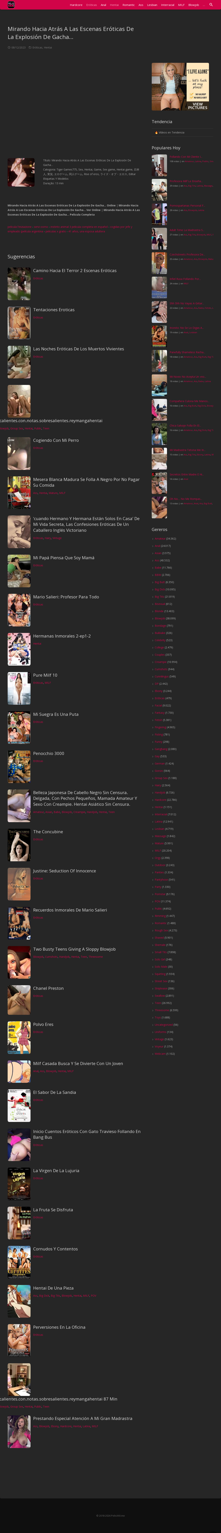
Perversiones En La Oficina (59, 1327)
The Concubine (48, 831)
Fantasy (160, 712)
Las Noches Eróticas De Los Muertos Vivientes (78, 349)
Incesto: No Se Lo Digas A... (187, 328)
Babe (57, 812)
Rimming (160, 916)
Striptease (161, 988)
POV (93, 1295)
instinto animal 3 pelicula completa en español (79, 227)
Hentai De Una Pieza (53, 1288)
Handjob (92, 812)
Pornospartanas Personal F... (187, 205)
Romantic (161, 923)
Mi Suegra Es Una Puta (56, 714)
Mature (53, 493)
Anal (36, 1071)
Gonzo (159, 771)
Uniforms (160, 1032)
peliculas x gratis (56, 231)
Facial (158, 705)
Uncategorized (164, 1024)
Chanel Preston (48, 988)
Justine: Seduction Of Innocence (64, 871)
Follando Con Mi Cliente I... (186, 156)
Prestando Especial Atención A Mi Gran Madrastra (82, 1418)
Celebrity (160, 640)
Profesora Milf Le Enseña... (186, 181)
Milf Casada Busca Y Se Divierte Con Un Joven (78, 1063)
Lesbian (193, 332)
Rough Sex (161, 930)
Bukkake (160, 633)
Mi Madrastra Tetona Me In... (188, 450)
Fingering (160, 727)
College (159, 647)
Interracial (161, 814)
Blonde (159, 611)
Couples (160, 654)
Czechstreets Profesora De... (187, 254)
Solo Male (161, 966)
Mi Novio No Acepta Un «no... (188, 376)
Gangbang (161, 749)
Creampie (79, 812)
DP (157, 683)
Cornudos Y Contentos (55, 1249)
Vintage (57, 538)
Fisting (159, 734)
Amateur (38, 812)
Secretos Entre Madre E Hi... (187, 474)
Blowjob (67, 812)
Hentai (48, 47)
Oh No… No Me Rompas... (186, 499)
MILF (62, 493)
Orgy (158, 858)
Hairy (48, 538)
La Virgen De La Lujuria (56, 1170)
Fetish (208, 307)
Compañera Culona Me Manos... (189, 401)
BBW (158, 575)
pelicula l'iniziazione (19, 227)
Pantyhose (161, 879)
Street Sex (161, 981)
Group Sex (16, 428)
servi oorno (41, 227)
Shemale (160, 945)
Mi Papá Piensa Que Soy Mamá (63, 557)
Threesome (96, 956)
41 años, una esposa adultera (86, 231)
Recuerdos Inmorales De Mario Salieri (70, 910)
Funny (158, 741)
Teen (46, 428)
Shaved (159, 937)
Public (37, 428)
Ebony (55, 1426)
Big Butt (202, 356)
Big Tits (55, 1295)
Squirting (160, 974)
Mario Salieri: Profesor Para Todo (66, 597)
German (160, 763)
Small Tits (161, 952)
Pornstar (160, 894)
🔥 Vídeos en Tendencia (169, 132)
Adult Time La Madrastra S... (187, 230)
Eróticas (37, 47)
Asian (48, 812)
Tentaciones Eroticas (54, 309)
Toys (158, 1017)
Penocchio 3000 (48, 753)
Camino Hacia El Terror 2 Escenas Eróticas (75, 270)
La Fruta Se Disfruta (53, 1209)
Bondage (160, 625)
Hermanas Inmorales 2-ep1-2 (62, 636)
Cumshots (51, 956)
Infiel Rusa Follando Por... (185, 279)
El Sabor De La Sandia (54, 1092)
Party (158, 887)
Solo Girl (160, 959)
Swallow (160, 995)
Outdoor (160, 865)
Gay (157, 756)
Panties (159, 872)
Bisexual (160, 604)
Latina (86, 1426)
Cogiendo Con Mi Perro (56, 440)
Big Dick (44, 1295)
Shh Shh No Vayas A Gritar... (187, 303)
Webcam (160, 1053)
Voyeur (159, 1046)
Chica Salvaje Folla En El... (185, 425)
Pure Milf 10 (45, 675)
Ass (35, 493)
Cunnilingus (162, 676)
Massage (208, 185)
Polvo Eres (43, 1024)
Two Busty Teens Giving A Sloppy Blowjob (74, 949)
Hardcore (66, 1426)
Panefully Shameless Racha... (187, 352)
